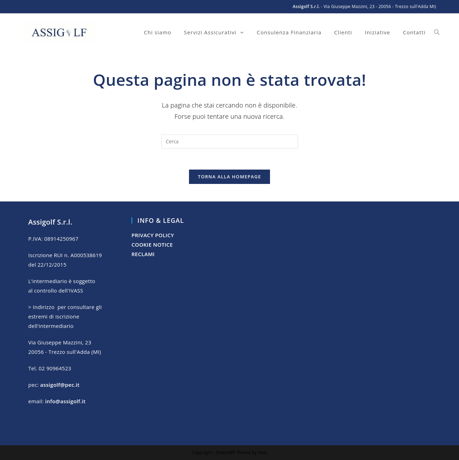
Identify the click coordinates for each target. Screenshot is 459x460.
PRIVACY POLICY (152, 235)
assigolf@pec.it (60, 384)
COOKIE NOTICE (152, 244)
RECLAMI (143, 254)
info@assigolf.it (65, 401)
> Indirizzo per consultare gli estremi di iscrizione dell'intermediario (65, 316)
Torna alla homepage (229, 176)
